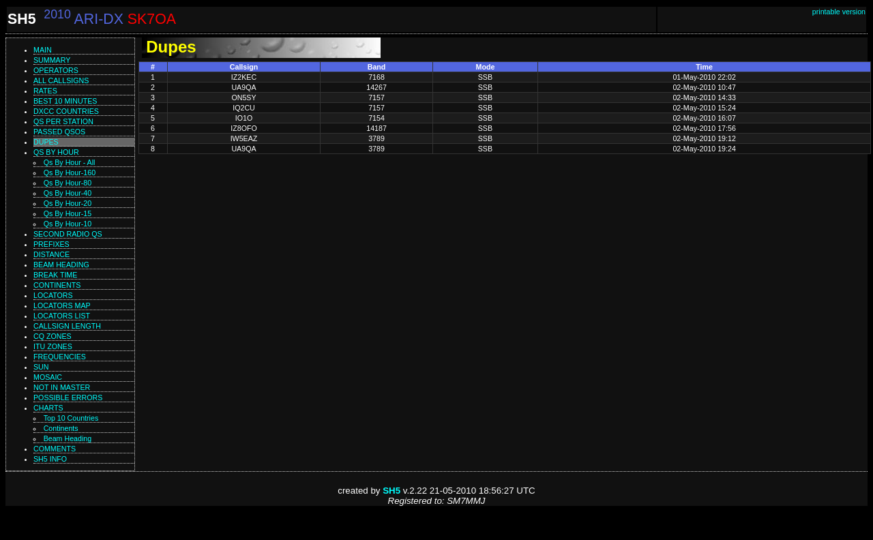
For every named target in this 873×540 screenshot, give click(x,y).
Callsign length (67, 326)
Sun (41, 367)
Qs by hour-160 (69, 172)
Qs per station (63, 121)
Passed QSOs (59, 131)
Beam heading (61, 264)
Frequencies (59, 356)
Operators (55, 70)
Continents (56, 285)
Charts (48, 408)
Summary (51, 60)
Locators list (61, 316)
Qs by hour (56, 152)
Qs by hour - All (69, 162)
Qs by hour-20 (67, 203)
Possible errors (67, 397)
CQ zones (52, 336)
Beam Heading (68, 438)
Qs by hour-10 (67, 224)
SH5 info (50, 459)
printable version (838, 11)
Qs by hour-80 (67, 183)
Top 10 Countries (71, 418)
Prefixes (51, 244)
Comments (54, 449)
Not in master (61, 387)
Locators (53, 295)
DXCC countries (66, 111)
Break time (55, 275)
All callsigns (61, 80)
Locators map (62, 305)
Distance (51, 254)
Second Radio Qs (67, 234)
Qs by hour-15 (67, 213)
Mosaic (47, 377)
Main (42, 50)
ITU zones (52, 346)
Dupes (46, 142)
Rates (45, 91)
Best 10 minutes (65, 101)
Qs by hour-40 (67, 193)
